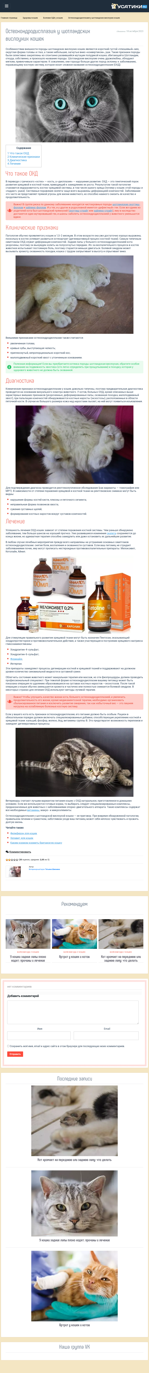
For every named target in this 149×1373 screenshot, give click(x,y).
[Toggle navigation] (6, 6)
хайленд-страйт (103, 210)
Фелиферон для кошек (23, 833)
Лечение (14, 163)
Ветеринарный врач (44, 869)
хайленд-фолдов (36, 207)
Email (107, 1028)
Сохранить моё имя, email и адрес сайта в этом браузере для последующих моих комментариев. (67, 1046)
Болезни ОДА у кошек (53, 18)
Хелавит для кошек (21, 838)
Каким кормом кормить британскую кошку (36, 842)
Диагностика (17, 160)
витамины (33, 810)
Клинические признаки (23, 156)
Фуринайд (16, 659)
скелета (111, 533)
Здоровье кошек (30, 18)
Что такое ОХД (18, 153)
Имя (39, 1028)
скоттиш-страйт (78, 210)
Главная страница (9, 18)
